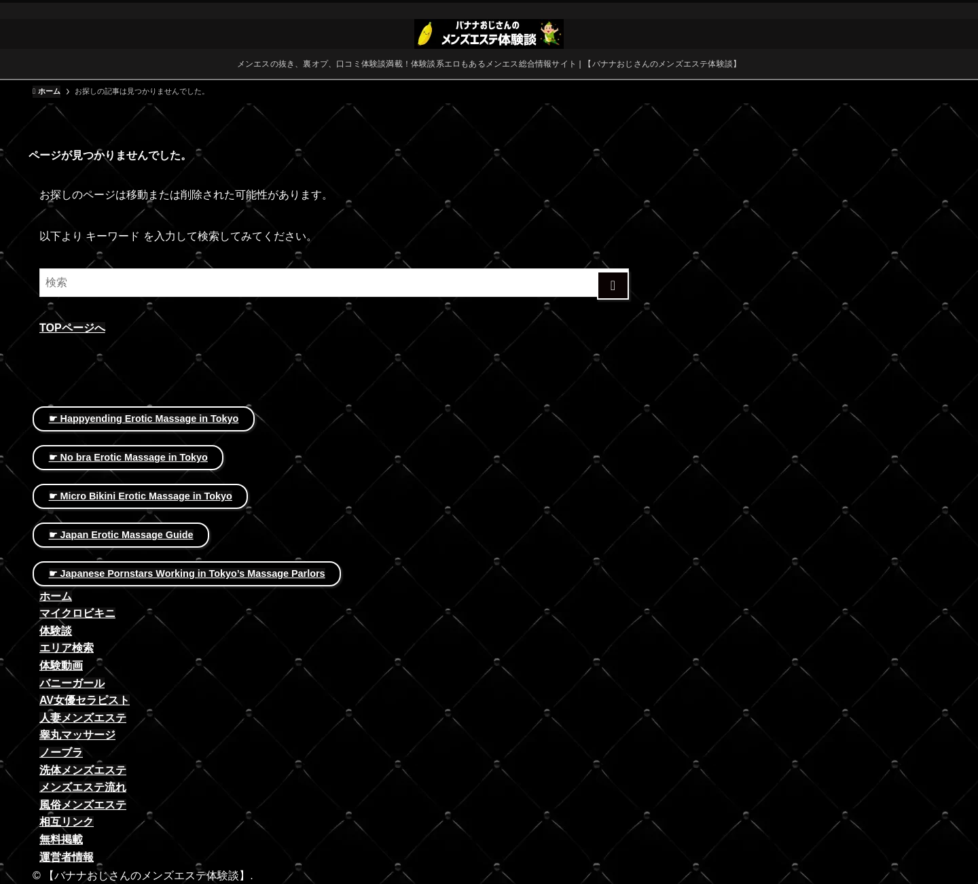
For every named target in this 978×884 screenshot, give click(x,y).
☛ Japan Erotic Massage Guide (121, 534)
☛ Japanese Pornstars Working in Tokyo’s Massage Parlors (187, 573)
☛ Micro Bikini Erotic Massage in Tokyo (140, 496)
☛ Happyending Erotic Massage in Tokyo (144, 418)
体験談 (55, 631)
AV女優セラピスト (84, 700)
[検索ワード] (334, 282)
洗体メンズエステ (82, 770)
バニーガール (72, 683)
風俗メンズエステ (82, 805)
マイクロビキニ (77, 613)
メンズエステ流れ (82, 787)
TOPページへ (72, 328)
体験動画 (61, 665)
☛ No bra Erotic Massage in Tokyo (128, 457)
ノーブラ (61, 752)
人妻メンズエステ (82, 718)
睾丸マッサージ (77, 735)
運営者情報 (66, 857)
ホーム (55, 596)
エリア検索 (66, 648)
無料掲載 (61, 839)
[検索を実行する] (613, 285)
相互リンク (66, 822)
